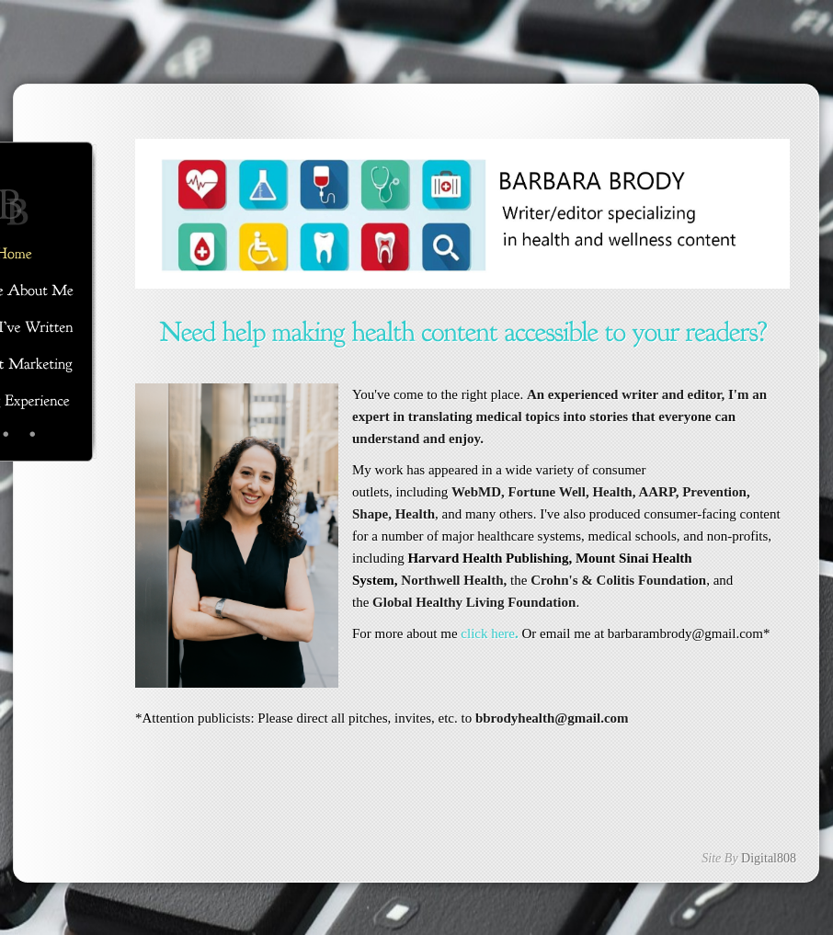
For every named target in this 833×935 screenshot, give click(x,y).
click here (488, 633)
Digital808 (768, 858)
